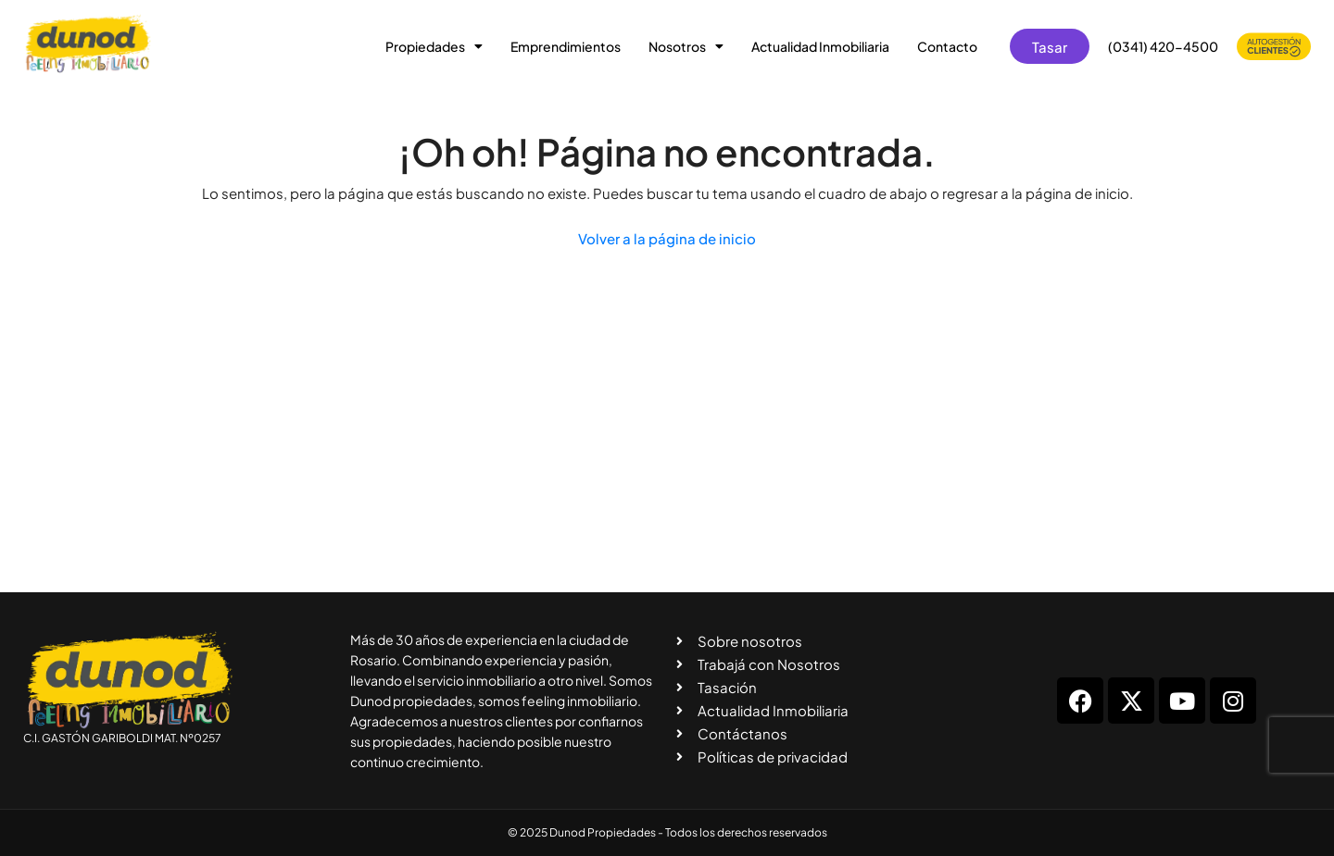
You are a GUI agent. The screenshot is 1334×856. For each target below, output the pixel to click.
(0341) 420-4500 (1163, 46)
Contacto (947, 46)
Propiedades (434, 46)
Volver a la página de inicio (667, 238)
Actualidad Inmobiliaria (820, 46)
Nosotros (686, 46)
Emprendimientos (565, 46)
